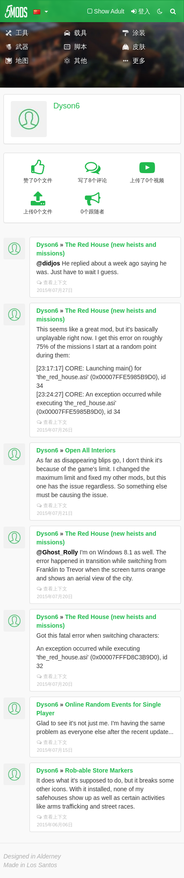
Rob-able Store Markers (99, 770)
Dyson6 (66, 106)
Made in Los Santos (30, 865)
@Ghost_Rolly (57, 552)
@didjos (48, 263)
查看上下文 (52, 282)
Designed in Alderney (32, 856)
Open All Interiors (90, 450)
